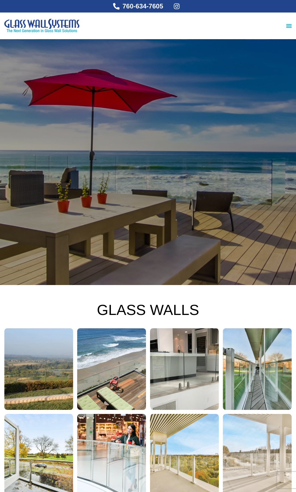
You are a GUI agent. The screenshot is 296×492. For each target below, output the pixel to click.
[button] (288, 25)
